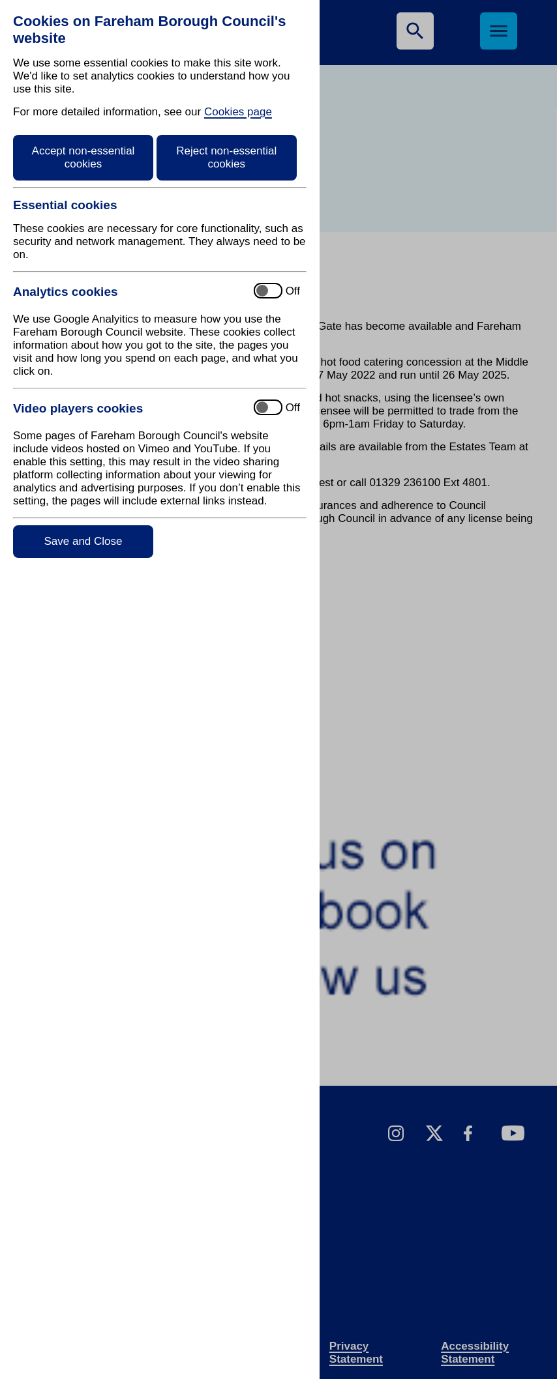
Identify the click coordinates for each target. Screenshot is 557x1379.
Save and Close (83, 541)
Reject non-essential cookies (226, 157)
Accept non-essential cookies (83, 157)
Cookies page (238, 112)
